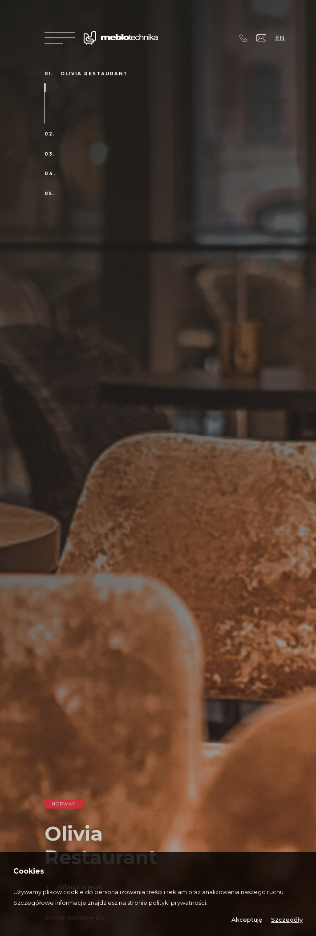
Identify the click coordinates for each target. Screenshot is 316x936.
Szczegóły (287, 920)
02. (50, 134)
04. (50, 174)
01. (49, 74)
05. (50, 194)
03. (50, 154)
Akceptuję (246, 920)
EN (280, 38)
